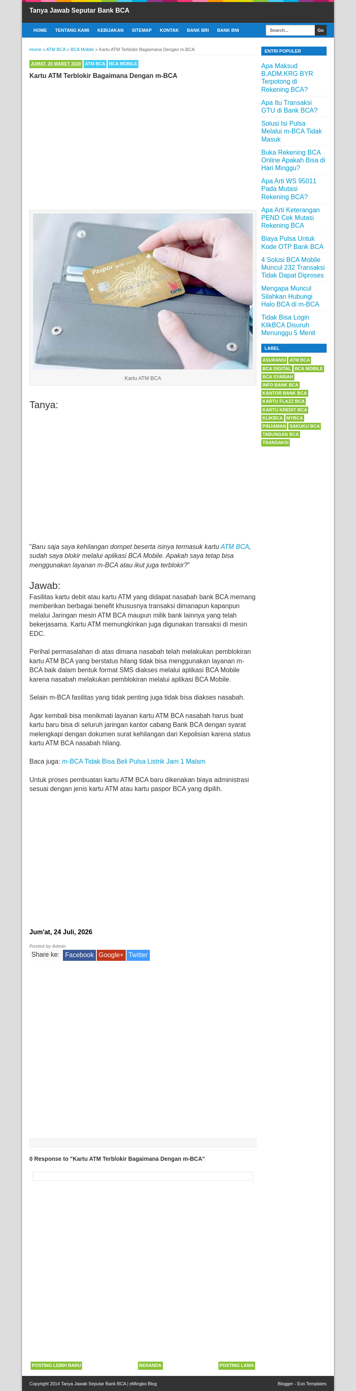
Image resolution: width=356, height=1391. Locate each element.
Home (40, 30)
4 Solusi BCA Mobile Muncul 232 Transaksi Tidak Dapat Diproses (293, 267)
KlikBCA (273, 418)
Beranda (150, 1365)
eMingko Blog (143, 1383)
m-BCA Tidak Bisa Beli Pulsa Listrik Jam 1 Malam (133, 761)
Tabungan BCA (281, 434)
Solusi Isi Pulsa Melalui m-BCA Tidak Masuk (291, 131)
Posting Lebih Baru (56, 1365)
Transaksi (276, 442)
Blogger (285, 1383)
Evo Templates (312, 1383)
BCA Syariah (278, 376)
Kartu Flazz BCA (284, 401)
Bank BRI (198, 30)
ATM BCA (95, 63)
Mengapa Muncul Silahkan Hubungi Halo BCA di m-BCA (290, 296)
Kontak (169, 30)
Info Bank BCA (280, 384)
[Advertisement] (142, 143)
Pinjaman (274, 426)
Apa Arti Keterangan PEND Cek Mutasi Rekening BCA (290, 218)
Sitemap (142, 30)
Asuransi (274, 360)
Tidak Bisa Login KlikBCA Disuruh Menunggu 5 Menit (288, 325)
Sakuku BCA (304, 426)
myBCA (295, 418)
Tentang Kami (72, 30)
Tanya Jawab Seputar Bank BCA (79, 10)
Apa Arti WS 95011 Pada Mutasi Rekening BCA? (288, 189)
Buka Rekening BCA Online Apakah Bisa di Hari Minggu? (293, 160)
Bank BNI (228, 30)
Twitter (138, 954)
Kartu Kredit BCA (285, 409)
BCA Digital (277, 368)
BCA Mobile (123, 63)
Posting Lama (237, 1365)
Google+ (111, 954)
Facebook (79, 954)
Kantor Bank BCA (285, 393)
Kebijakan (111, 30)
